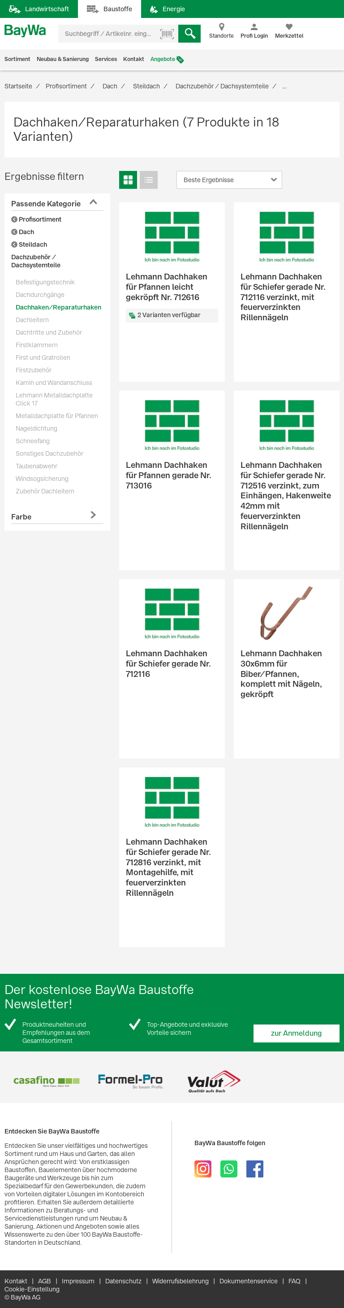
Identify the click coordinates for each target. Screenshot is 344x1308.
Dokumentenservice (248, 1281)
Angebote (162, 59)
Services (106, 59)
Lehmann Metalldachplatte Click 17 (54, 399)
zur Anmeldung (296, 1033)
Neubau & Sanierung (63, 59)
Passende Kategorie (46, 204)
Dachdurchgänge (40, 295)
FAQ (294, 1281)
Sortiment (17, 59)
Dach (22, 232)
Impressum (78, 1281)
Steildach (29, 244)
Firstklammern (37, 345)
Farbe (21, 517)
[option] (46, 1081)
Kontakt (133, 59)
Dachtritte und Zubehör (49, 332)
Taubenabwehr (36, 466)
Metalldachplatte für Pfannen (57, 416)
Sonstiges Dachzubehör (49, 453)
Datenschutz (123, 1281)
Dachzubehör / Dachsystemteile (35, 261)
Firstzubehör (34, 370)
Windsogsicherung (42, 479)
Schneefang (33, 441)
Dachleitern (32, 320)
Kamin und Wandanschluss (54, 383)
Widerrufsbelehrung (180, 1281)
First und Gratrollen (43, 357)
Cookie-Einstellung (32, 1289)
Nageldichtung (36, 428)
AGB (44, 1281)
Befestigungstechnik (45, 282)
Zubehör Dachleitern (45, 491)
